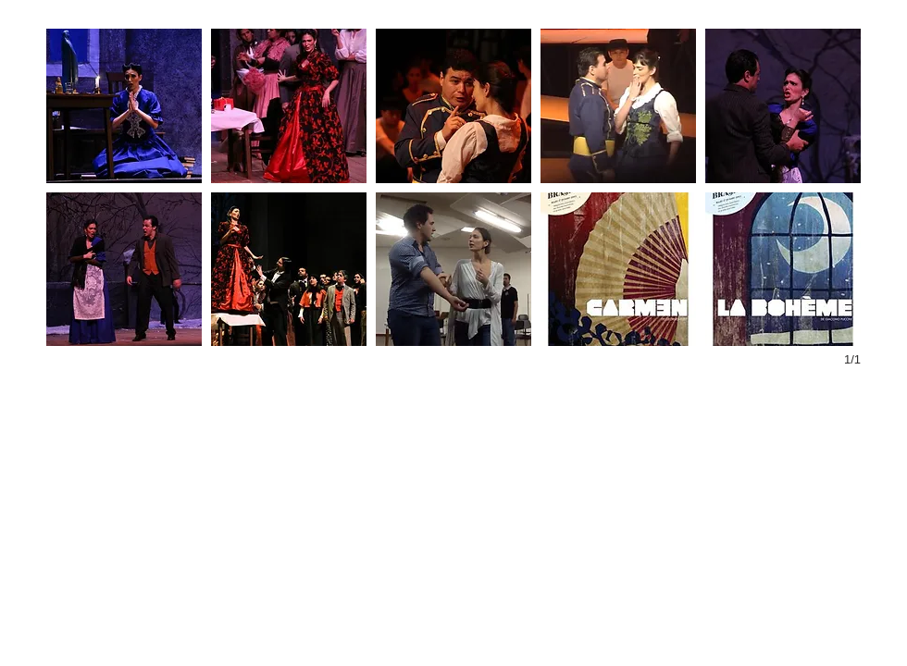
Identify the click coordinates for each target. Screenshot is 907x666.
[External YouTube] (239, 509)
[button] (124, 106)
